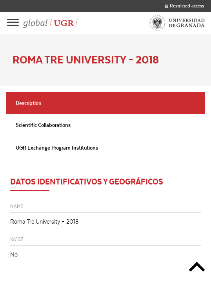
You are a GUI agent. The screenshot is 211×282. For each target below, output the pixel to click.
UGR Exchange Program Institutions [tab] (57, 148)
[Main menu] (13, 23)
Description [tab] (29, 103)
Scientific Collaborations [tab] (43, 125)
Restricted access (184, 6)
